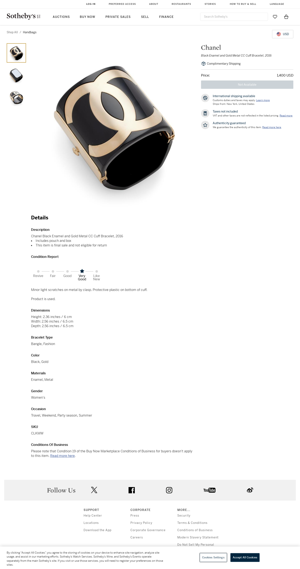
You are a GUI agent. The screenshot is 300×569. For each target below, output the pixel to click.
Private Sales (118, 17)
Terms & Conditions (192, 523)
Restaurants (181, 4)
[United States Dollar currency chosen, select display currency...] (282, 34)
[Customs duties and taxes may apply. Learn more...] (263, 100)
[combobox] (234, 17)
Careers (136, 537)
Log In (91, 4)
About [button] (153, 4)
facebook (132, 490)
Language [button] (277, 4)
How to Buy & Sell (243, 4)
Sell (145, 17)
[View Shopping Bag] (286, 16)
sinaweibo (250, 490)
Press (134, 515)
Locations (91, 523)
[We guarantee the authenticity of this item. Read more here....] (271, 127)
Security (183, 515)
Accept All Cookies (245, 557)
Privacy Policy (141, 523)
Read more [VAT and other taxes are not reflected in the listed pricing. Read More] (286, 115)
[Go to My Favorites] (275, 16)
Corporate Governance (148, 530)
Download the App (97, 530)
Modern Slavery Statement (198, 537)
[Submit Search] (263, 16)
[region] (150, 558)
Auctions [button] (61, 17)
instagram (169, 490)
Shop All (12, 32)
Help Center (93, 515)
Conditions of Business (195, 530)
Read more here (62, 456)
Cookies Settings (213, 557)
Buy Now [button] (87, 17)
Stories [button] (210, 4)
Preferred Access (122, 4)
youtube (210, 490)
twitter (94, 490)
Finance (166, 17)
